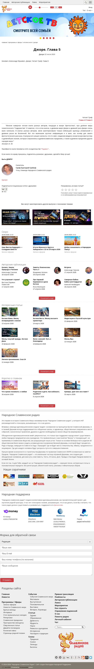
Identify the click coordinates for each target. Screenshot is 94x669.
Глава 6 (89, 120)
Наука (35, 626)
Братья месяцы (9, 610)
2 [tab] (44, 38)
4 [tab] (50, 38)
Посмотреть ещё (47, 298)
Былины (36, 647)
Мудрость (37, 623)
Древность (37, 621)
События (36, 594)
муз (60, 7)
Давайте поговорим (11, 628)
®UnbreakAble (24, 666)
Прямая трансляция (70, 594)
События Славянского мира (44, 597)
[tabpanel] (47, 25)
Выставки (37, 607)
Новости (6, 597)
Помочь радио (68, 617)
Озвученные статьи (11, 625)
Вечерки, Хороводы (41, 610)
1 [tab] (40, 38)
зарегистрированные (85, 193)
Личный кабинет (69, 619)
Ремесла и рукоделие (42, 628)
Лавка (34, 2)
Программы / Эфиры (11, 602)
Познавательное (40, 604)
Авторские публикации (21, 2)
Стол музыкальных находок (15, 615)
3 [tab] (47, 38)
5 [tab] (53, 38)
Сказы (35, 637)
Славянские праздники (13, 620)
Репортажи (7, 618)
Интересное (38, 631)
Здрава (36, 615)
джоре (5, 180)
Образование (38, 618)
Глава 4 (82, 120)
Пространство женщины (13, 623)
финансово (58, 505)
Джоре (41, 54)
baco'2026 (6, 666)
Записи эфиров (9, 605)
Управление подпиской (72, 611)
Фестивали (37, 599)
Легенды (36, 644)
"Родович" (45, 149)
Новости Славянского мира (14, 607)
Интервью (7, 612)
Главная (6, 2)
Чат (84, 10)
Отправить (6, 580)
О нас (63, 614)
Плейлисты (66, 597)
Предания (37, 639)
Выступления (38, 602)
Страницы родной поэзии (14, 633)
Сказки (36, 642)
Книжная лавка (9, 631)
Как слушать (67, 608)
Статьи (35, 613)
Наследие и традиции (42, 633)
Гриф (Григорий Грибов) (26, 168)
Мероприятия (44, 2)
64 (56, 7)
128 (52, 7)
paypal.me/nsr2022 (83, 521)
